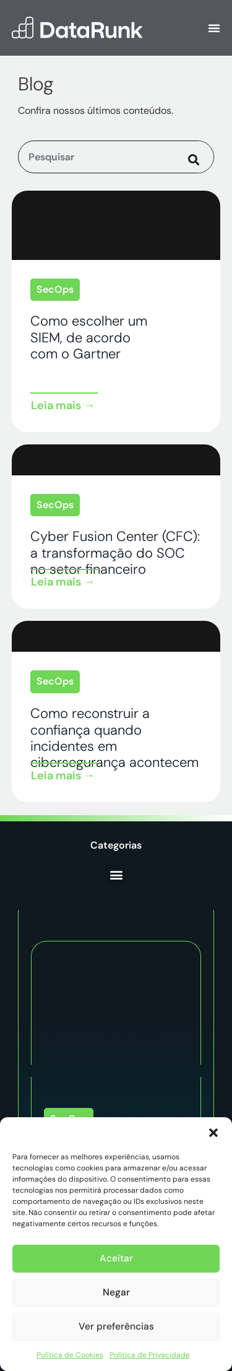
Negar (116, 1293)
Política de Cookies (70, 1355)
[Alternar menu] (214, 28)
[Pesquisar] (194, 157)
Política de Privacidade (150, 1355)
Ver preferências (116, 1327)
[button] (213, 1133)
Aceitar (116, 1259)
